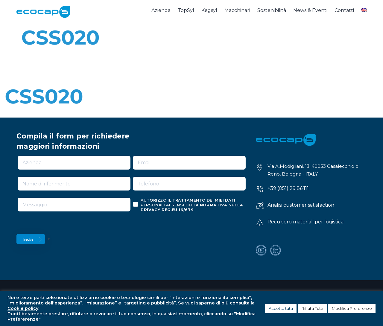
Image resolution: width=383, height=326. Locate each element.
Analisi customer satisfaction (301, 205)
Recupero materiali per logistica (306, 222)
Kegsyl (209, 10)
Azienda (161, 10)
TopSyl (186, 10)
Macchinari (237, 10)
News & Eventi (310, 10)
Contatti (344, 10)
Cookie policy (22, 308)
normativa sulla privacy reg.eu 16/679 (192, 207)
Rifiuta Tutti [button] (312, 308)
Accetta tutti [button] (281, 308)
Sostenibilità (271, 10)
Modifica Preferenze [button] (352, 308)
